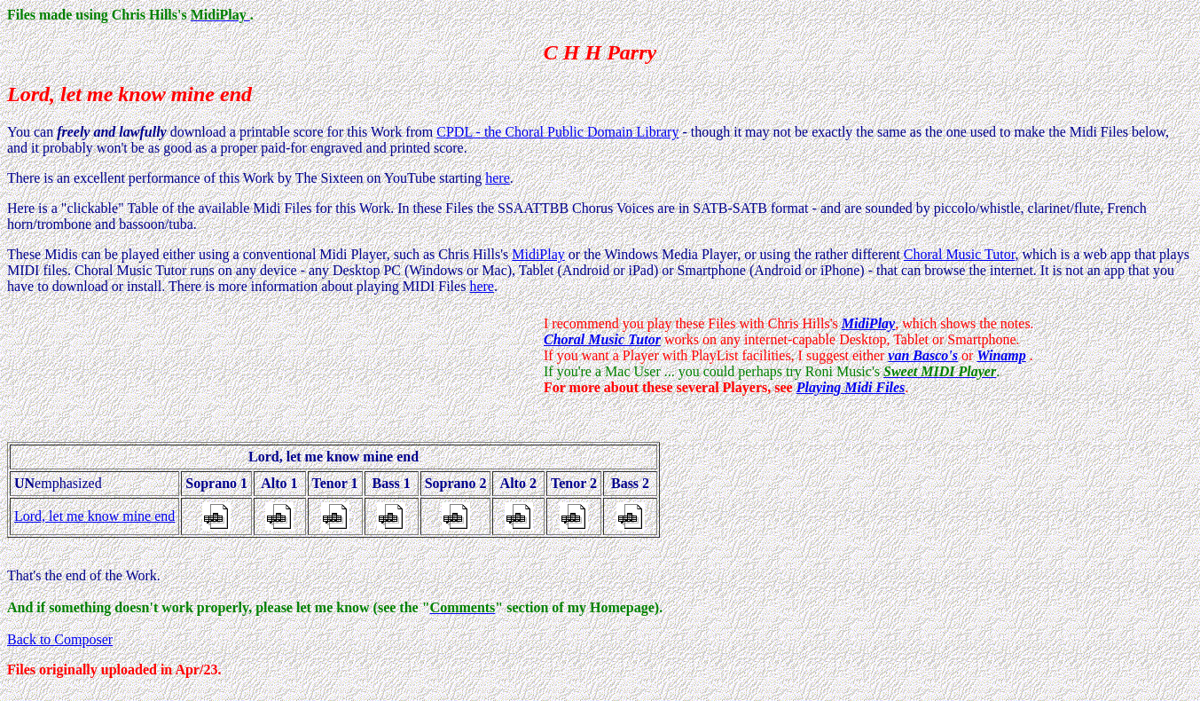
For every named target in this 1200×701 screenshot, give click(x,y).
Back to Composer (60, 639)
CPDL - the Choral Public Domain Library (557, 131)
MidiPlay (538, 254)
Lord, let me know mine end (94, 516)
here (497, 177)
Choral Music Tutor (960, 254)
